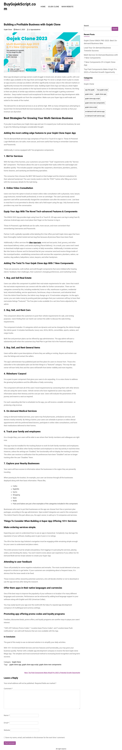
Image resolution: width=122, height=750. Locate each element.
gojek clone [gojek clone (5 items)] (89, 94)
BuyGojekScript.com (20, 6)
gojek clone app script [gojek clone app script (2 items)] (92, 98)
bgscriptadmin (35, 29)
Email (6, 723)
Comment (8, 689)
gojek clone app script (30, 665)
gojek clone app (15, 665)
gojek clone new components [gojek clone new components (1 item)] (95, 103)
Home (43, 7)
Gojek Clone (53, 7)
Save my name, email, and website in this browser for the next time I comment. (35, 737)
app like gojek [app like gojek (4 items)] (89, 90)
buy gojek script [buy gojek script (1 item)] (102, 90)
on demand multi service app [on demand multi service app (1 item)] (95, 116)
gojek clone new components (50, 665)
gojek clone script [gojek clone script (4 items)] (91, 107)
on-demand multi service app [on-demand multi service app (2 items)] (95, 111)
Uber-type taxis (35, 243)
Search (86, 26)
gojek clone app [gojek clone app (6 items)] (101, 94)
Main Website (67, 7)
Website (7, 730)
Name (7, 715)
